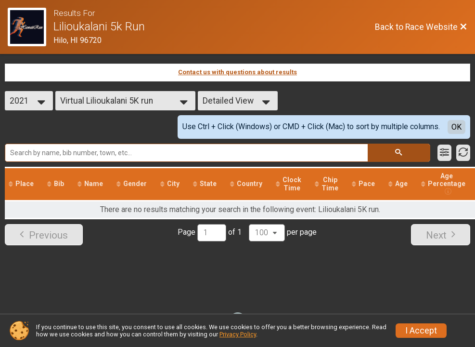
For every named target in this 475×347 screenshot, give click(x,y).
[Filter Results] (444, 153)
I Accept (421, 330)
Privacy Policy (237, 334)
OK (456, 127)
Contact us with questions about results (237, 72)
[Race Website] (30, 27)
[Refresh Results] (463, 153)
